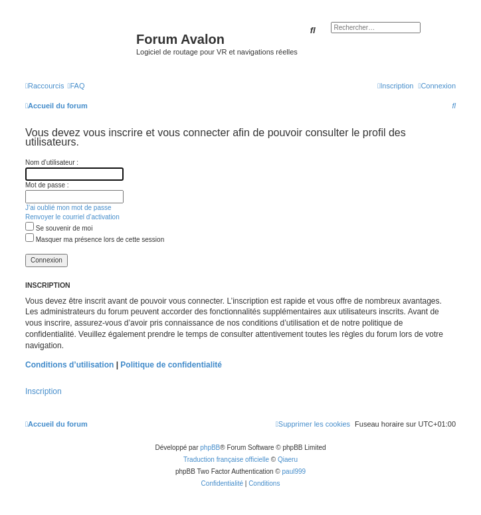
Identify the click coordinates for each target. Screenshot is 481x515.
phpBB (210, 447)
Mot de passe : (47, 185)
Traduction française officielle (226, 459)
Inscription (43, 391)
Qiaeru (288, 459)
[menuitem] (75, 86)
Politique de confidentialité (171, 364)
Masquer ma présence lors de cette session (94, 239)
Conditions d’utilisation (69, 364)
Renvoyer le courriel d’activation (72, 217)
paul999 (294, 471)
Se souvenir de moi (58, 228)
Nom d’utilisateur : (51, 162)
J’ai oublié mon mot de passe (68, 207)
